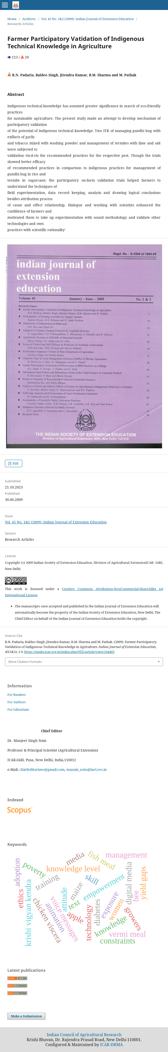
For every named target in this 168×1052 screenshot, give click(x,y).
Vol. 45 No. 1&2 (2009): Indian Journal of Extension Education (87, 19)
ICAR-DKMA (111, 1044)
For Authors (16, 702)
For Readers (16, 694)
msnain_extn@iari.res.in (86, 769)
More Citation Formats (25, 661)
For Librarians (18, 709)
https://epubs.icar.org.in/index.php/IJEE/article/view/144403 (69, 651)
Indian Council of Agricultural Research (84, 1034)
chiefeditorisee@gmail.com (42, 769)
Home (12, 19)
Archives (29, 19)
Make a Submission (26, 1016)
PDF (15, 463)
